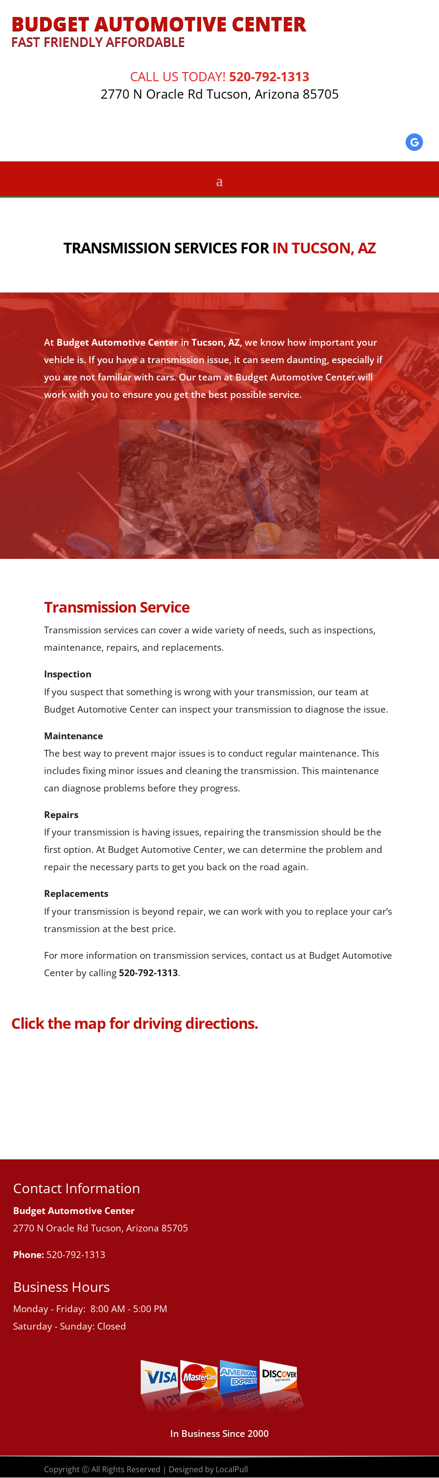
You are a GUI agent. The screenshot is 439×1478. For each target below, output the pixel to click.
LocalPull (232, 1469)
